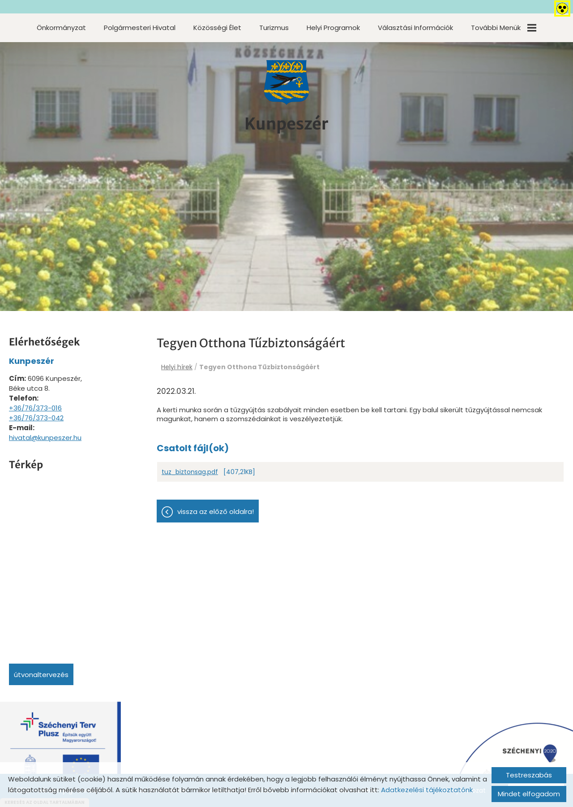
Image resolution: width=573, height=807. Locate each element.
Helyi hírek (176, 367)
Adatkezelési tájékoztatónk (427, 789)
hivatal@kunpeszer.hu (45, 437)
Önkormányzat (61, 27)
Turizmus (274, 27)
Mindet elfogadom (529, 793)
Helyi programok (333, 27)
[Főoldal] (286, 82)
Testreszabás (529, 775)
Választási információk (415, 27)
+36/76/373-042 (36, 418)
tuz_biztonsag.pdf (190, 471)
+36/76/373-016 (35, 408)
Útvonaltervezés (41, 674)
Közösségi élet (217, 27)
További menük (503, 27)
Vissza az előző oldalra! (215, 511)
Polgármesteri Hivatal (139, 27)
